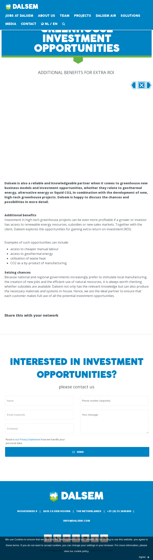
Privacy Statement (30, 439)
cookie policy (81, 551)
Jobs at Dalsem (19, 15)
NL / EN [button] (49, 23)
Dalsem (22, 6)
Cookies (19, 539)
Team (64, 15)
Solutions (130, 15)
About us (46, 15)
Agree (144, 557)
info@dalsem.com (76, 520)
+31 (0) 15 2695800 (119, 511)
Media (10, 23)
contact (28, 23)
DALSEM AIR (106, 15)
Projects (82, 15)
